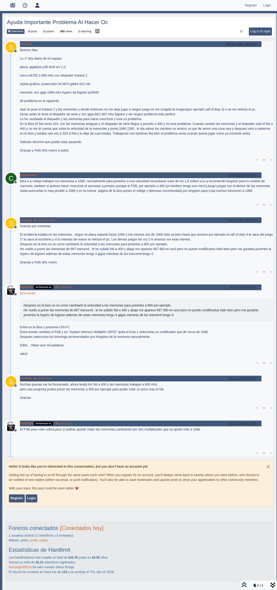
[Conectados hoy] (81, 528)
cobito (43, 540)
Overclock (15, 31)
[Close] (268, 466)
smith (34, 540)
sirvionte (26, 44)
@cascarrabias (45, 220)
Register (16, 498)
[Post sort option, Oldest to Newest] (241, 31)
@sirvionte (63, 287)
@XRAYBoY (43, 378)
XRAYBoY (26, 287)
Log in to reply (260, 31)
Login (31, 498)
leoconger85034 (20, 567)
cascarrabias (28, 175)
